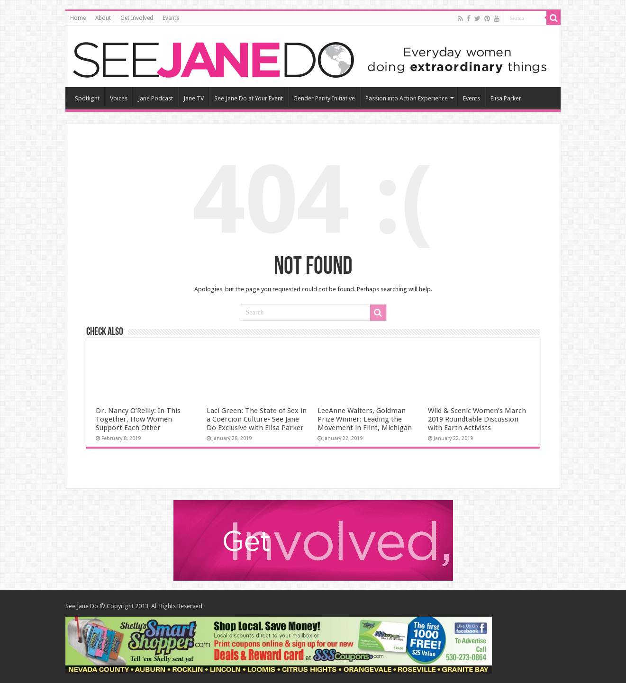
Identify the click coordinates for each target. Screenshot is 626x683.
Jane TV (193, 98)
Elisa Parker (505, 98)
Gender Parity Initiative (324, 98)
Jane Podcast (155, 98)
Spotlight (87, 98)
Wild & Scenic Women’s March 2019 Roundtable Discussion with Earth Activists (477, 419)
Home (78, 18)
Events (171, 18)
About (103, 18)
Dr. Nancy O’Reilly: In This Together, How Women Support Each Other (138, 419)
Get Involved (136, 18)
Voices (118, 98)
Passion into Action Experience (406, 98)
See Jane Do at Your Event (248, 98)
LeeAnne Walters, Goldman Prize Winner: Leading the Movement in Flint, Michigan (365, 419)
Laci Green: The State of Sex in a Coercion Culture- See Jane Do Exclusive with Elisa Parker (257, 419)
